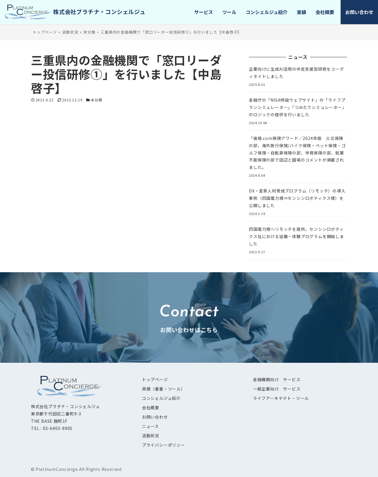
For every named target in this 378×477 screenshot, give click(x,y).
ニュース (150, 426)
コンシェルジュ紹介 (161, 398)
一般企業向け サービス (277, 389)
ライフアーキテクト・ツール (281, 398)
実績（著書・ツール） (163, 389)
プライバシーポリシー (163, 445)
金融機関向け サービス (277, 379)
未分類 (96, 99)
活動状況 (150, 435)
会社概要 (150, 407)
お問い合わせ (155, 417)
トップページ (155, 379)
